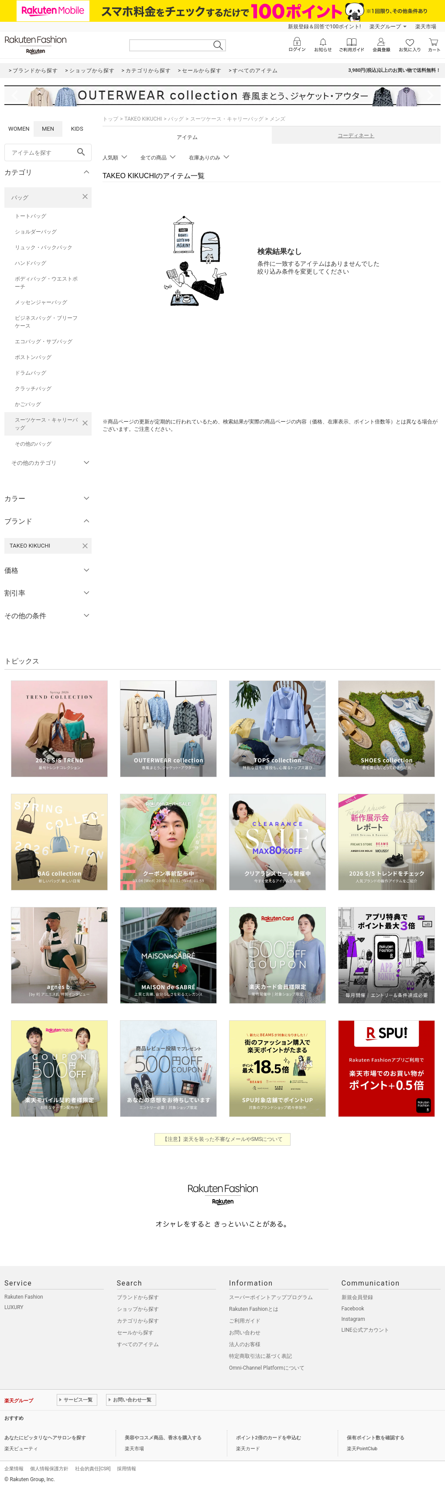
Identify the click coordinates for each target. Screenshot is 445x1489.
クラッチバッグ (33, 389)
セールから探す (135, 1333)
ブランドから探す (138, 1297)
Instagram (353, 1319)
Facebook (353, 1309)
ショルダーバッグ (36, 232)
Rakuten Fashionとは (253, 1309)
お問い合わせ (244, 1333)
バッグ (19, 197)
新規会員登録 (357, 1297)
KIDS (77, 128)
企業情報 (14, 1469)
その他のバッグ (33, 444)
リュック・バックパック (43, 247)
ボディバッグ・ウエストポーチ (46, 283)
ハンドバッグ (30, 263)
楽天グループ (385, 27)
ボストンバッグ (33, 357)
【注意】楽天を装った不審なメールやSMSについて (222, 1139)
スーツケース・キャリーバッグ (46, 424)
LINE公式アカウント (365, 1330)
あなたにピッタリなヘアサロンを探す (45, 1438)
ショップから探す (138, 1309)
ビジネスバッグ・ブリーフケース (46, 322)
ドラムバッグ (30, 373)
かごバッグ (28, 404)
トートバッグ (30, 216)
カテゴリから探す (138, 1321)
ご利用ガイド (244, 1321)
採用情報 (126, 1469)
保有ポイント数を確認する (375, 1438)
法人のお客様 (244, 1344)
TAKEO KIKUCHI (143, 119)
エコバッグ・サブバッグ (43, 341)
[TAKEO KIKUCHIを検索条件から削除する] (85, 545)
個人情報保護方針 (49, 1469)
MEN (48, 128)
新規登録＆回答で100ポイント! (324, 27)
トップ (110, 119)
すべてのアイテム (138, 1344)
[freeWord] (48, 152)
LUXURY (14, 1307)
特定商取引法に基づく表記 (260, 1356)
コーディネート (356, 135)
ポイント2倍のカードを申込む (268, 1438)
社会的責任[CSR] (92, 1469)
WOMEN (19, 128)
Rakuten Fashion (23, 1297)
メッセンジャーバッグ (41, 302)
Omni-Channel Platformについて (267, 1368)
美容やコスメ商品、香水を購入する (163, 1438)
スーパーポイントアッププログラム (271, 1297)
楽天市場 (425, 27)
